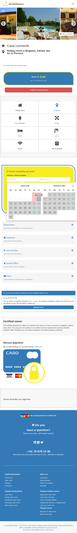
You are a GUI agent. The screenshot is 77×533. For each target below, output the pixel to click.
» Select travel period (38, 90)
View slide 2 (31, 39)
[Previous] (3, 23)
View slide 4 (37, 39)
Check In (13, 179)
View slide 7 (45, 39)
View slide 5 (39, 39)
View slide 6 (42, 39)
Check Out (45, 179)
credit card (38, 347)
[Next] (73, 23)
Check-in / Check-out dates (16, 175)
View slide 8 (48, 39)
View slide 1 (28, 39)
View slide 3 (34, 39)
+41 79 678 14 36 (39, 451)
